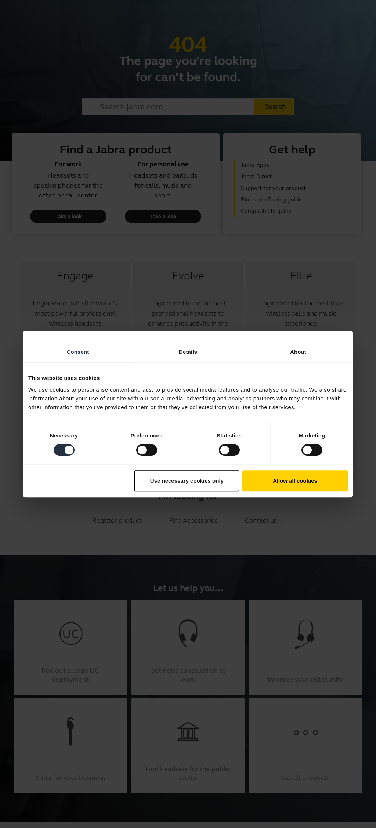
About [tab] (298, 352)
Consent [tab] (78, 352)
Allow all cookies (295, 480)
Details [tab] (188, 352)
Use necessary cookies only (187, 480)
